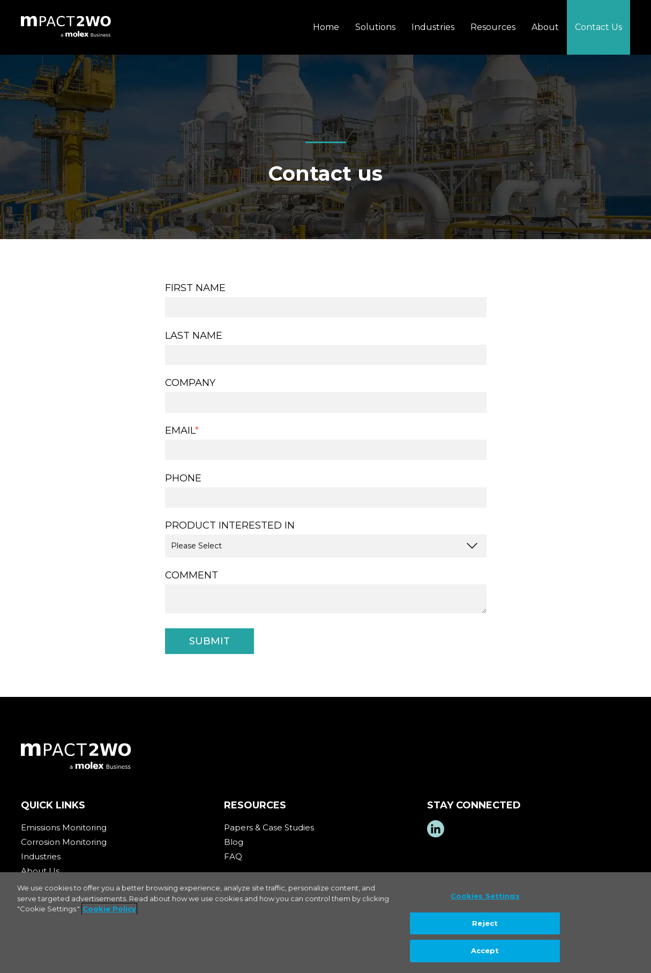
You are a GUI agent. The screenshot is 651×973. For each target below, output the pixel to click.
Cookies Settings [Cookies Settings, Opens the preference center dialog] (485, 896)
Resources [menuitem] (492, 27)
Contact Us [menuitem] (598, 27)
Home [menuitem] (326, 27)
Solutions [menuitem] (375, 27)
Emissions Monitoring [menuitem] (64, 827)
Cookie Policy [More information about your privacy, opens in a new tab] (109, 908)
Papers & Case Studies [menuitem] (269, 827)
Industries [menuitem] (432, 27)
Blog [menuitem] (233, 842)
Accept (485, 950)
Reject (485, 923)
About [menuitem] (545, 27)
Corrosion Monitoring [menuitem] (64, 842)
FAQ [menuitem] (233, 856)
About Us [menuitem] (40, 871)
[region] (325, 922)
